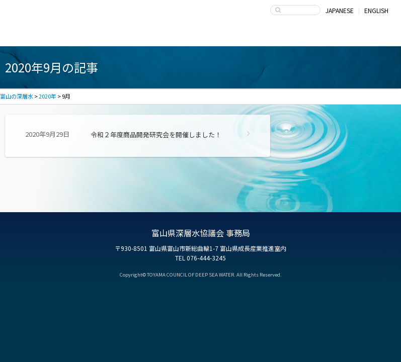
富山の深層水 (45, 13)
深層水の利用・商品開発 (200, 36)
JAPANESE (340, 10)
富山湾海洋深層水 (53, 36)
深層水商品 (127, 36)
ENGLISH (376, 10)
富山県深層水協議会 (274, 36)
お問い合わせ (348, 36)
